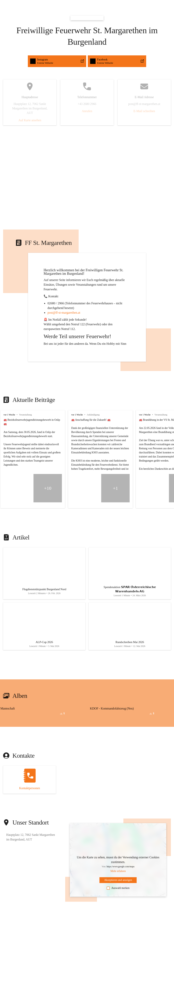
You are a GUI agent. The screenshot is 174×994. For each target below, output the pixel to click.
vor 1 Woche (9, 414)
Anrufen (87, 111)
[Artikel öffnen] (44, 574)
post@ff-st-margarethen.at (63, 312)
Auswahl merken (118, 893)
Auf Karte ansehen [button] (29, 120)
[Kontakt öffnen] (29, 785)
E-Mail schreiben (144, 111)
